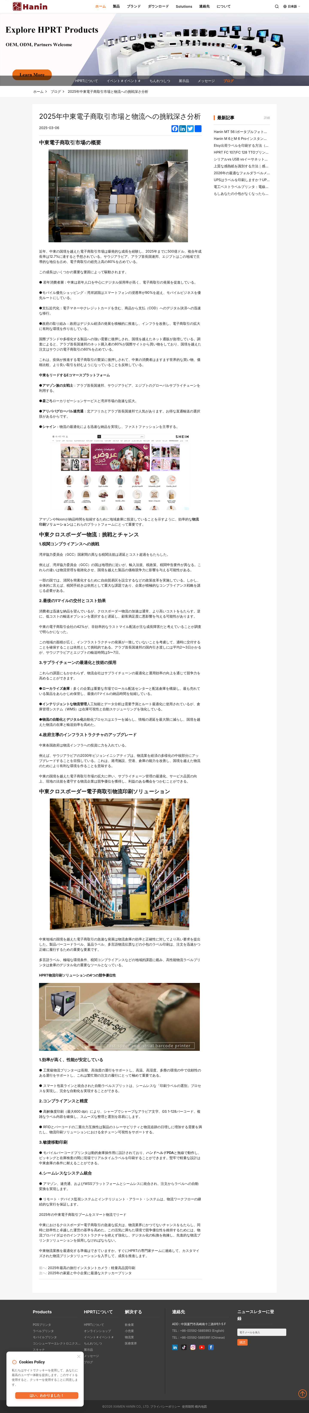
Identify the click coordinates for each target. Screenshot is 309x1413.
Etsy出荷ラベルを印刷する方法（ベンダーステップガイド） (260, 145)
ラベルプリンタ (43, 1331)
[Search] (277, 6)
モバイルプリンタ (45, 1337)
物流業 (129, 1337)
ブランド (134, 6)
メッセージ (206, 81)
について (224, 6)
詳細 (267, 117)
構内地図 (201, 1406)
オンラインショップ (97, 1331)
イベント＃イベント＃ (124, 81)
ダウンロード (158, 6)
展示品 (184, 81)
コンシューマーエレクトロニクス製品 (57, 1343)
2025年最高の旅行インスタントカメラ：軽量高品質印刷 (91, 1268)
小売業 (129, 1331)
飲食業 (129, 1324)
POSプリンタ (42, 1324)
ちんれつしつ (160, 81)
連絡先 (204, 6)
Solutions (184, 6)
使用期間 (188, 1406)
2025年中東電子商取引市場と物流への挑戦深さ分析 (108, 91)
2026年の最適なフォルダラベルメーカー (245, 173)
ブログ (228, 81)
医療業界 (131, 1343)
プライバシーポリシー (165, 1406)
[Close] (78, 1357)
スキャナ (39, 1349)
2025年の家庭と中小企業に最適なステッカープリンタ (90, 1273)
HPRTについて (86, 81)
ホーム (100, 6)
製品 (116, 6)
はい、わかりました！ (47, 1397)
